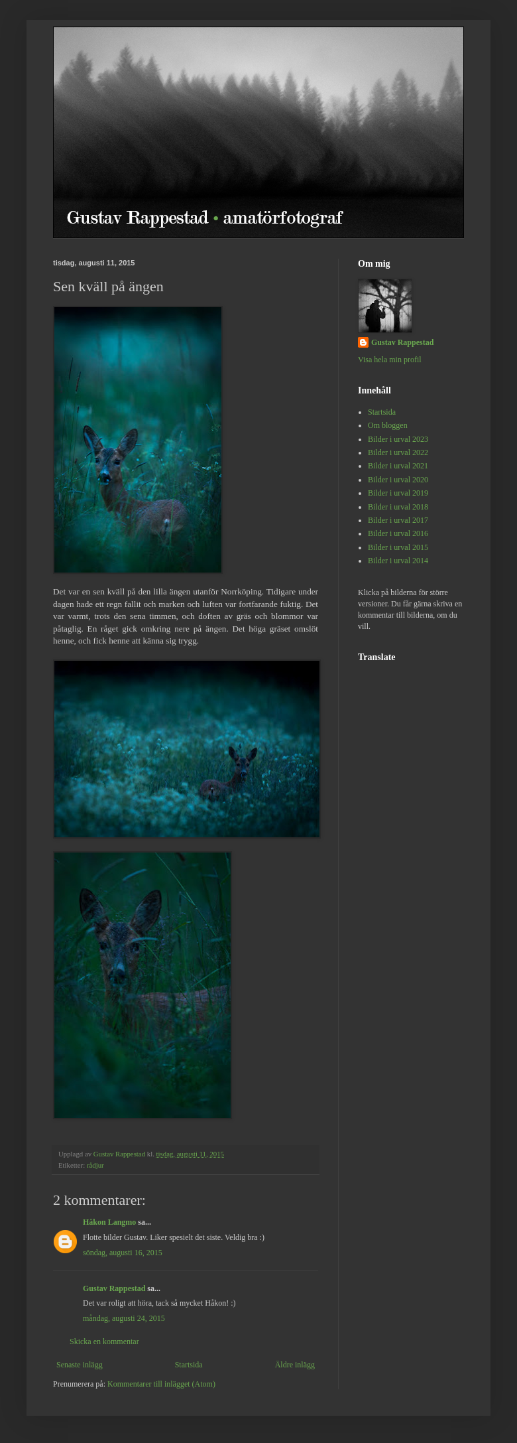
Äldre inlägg (295, 1364)
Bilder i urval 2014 (398, 560)
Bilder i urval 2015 (398, 547)
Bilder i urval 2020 (398, 479)
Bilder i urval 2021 (398, 465)
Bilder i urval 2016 (398, 533)
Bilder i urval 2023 (398, 439)
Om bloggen (388, 425)
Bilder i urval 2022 (398, 452)
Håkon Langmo (109, 1222)
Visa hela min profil (390, 359)
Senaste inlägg (79, 1364)
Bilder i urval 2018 (398, 507)
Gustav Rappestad (114, 1288)
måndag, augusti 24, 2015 (124, 1318)
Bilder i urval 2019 (398, 493)
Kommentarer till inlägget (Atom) (161, 1384)
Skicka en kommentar (104, 1341)
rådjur (95, 1165)
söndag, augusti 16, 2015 (122, 1252)
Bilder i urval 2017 (398, 520)
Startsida (189, 1364)
